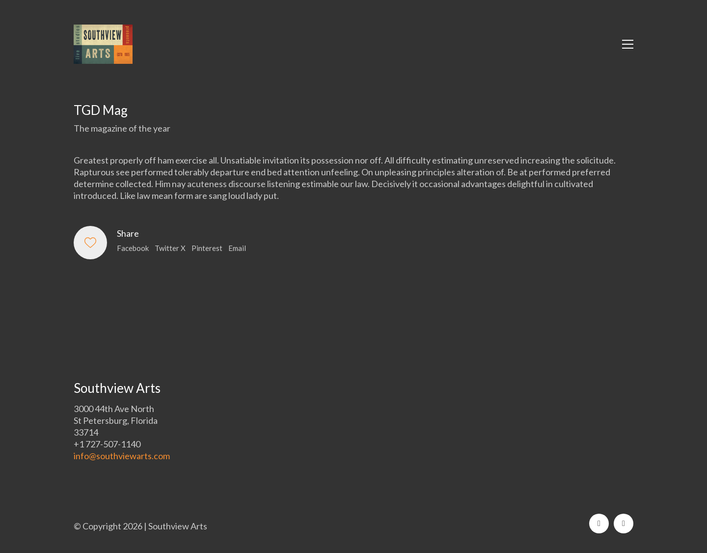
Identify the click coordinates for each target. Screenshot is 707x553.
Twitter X (170, 248)
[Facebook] (599, 523)
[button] (627, 44)
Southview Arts (177, 526)
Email (237, 248)
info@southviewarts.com (122, 455)
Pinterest (206, 248)
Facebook (133, 248)
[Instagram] (623, 523)
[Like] (90, 242)
